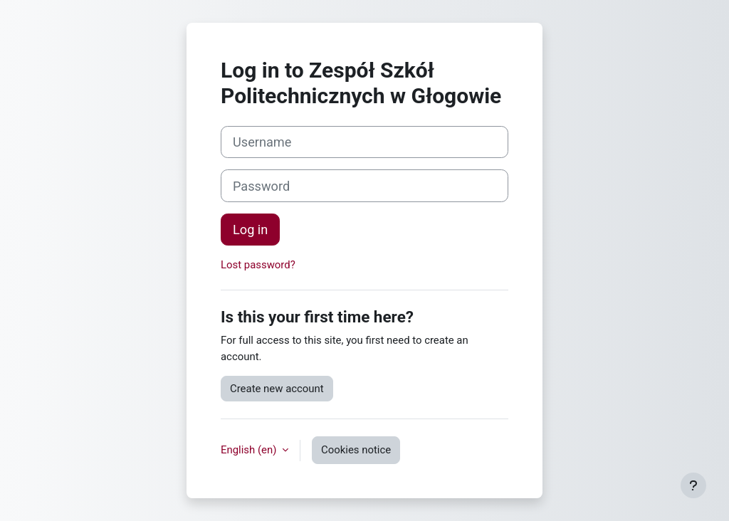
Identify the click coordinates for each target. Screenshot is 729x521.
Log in (250, 229)
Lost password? (258, 264)
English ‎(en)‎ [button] (250, 449)
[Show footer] (693, 485)
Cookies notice (356, 449)
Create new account (277, 388)
